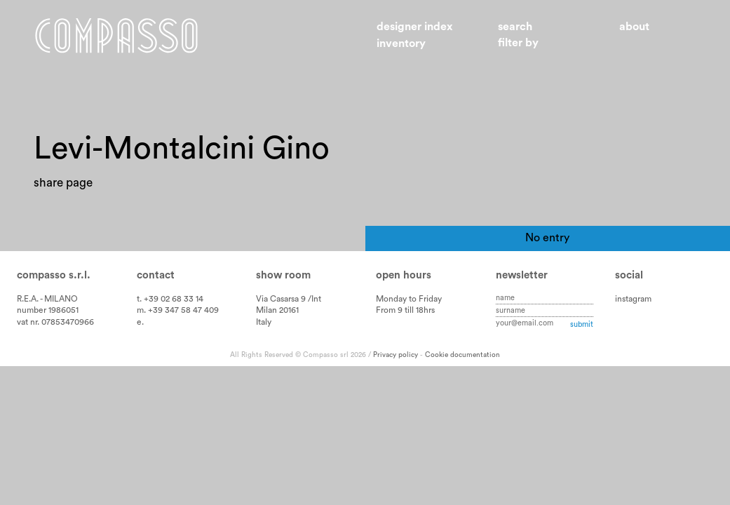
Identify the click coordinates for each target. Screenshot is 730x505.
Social (629, 275)
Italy (263, 322)
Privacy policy (395, 354)
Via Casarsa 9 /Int (288, 299)
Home (116, 35)
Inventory (401, 43)
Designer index (415, 26)
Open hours (403, 275)
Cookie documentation (462, 354)
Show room (283, 275)
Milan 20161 (277, 310)
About (634, 26)
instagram (633, 299)
